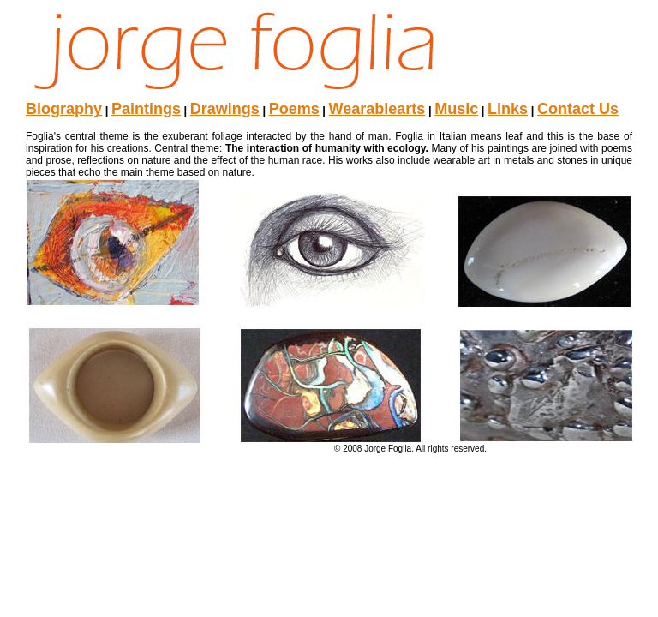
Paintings (146, 108)
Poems (294, 108)
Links (508, 108)
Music (456, 108)
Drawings (225, 108)
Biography (64, 108)
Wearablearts (377, 108)
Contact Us (578, 108)
